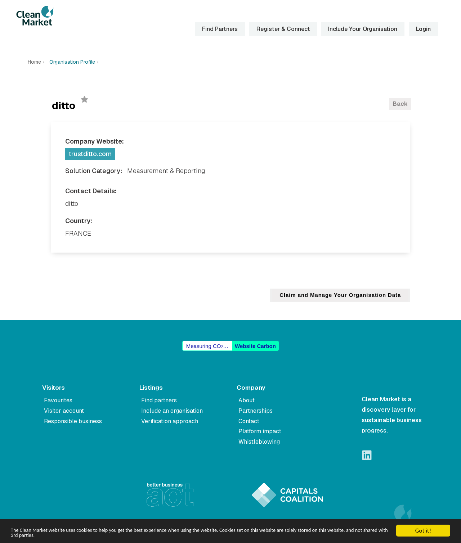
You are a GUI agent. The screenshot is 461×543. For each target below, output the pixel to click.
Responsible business (73, 421)
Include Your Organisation (362, 29)
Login (422, 29)
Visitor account (64, 411)
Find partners (159, 400)
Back (400, 104)
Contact (248, 421)
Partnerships (255, 411)
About (246, 400)
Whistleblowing (259, 441)
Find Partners (219, 29)
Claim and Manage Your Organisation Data (339, 295)
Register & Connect (282, 29)
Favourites (58, 400)
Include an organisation (172, 411)
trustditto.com (90, 154)
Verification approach (169, 421)
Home (34, 62)
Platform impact (259, 431)
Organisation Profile (72, 62)
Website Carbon (255, 346)
